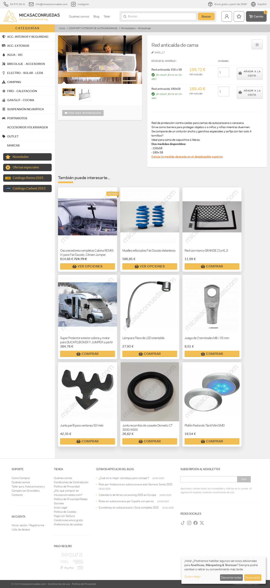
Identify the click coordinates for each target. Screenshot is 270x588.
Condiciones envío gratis (68, 520)
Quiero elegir (192, 576)
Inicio (62, 28)
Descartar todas (231, 577)
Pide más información (83, 113)
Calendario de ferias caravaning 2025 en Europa (127, 495)
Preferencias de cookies (68, 524)
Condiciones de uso (59, 584)
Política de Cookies (65, 512)
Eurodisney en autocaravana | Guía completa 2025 (129, 507)
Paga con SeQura (64, 516)
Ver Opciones (87, 266)
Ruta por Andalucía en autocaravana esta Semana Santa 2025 (135, 484)
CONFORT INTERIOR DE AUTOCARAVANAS (93, 28)
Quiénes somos (79, 16)
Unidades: (223, 61)
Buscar (206, 16)
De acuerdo (252, 577)
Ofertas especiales (26, 167)
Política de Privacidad (67, 486)
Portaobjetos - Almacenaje (136, 28)
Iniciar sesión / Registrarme (28, 525)
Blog (96, 16)
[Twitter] (201, 522)
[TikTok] (182, 522)
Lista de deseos (21, 529)
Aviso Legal (60, 507)
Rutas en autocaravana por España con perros (126, 501)
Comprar (212, 266)
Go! (244, 479)
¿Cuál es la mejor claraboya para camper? (124, 478)
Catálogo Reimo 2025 (28, 178)
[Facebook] (195, 522)
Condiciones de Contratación (71, 482)
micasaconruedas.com (33, 584)
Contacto (17, 495)
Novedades (20, 157)
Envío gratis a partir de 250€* (227, 4)
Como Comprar (21, 478)
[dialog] (223, 570)
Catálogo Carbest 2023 (29, 188)
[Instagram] (189, 522)
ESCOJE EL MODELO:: (164, 61)
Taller (107, 16)
